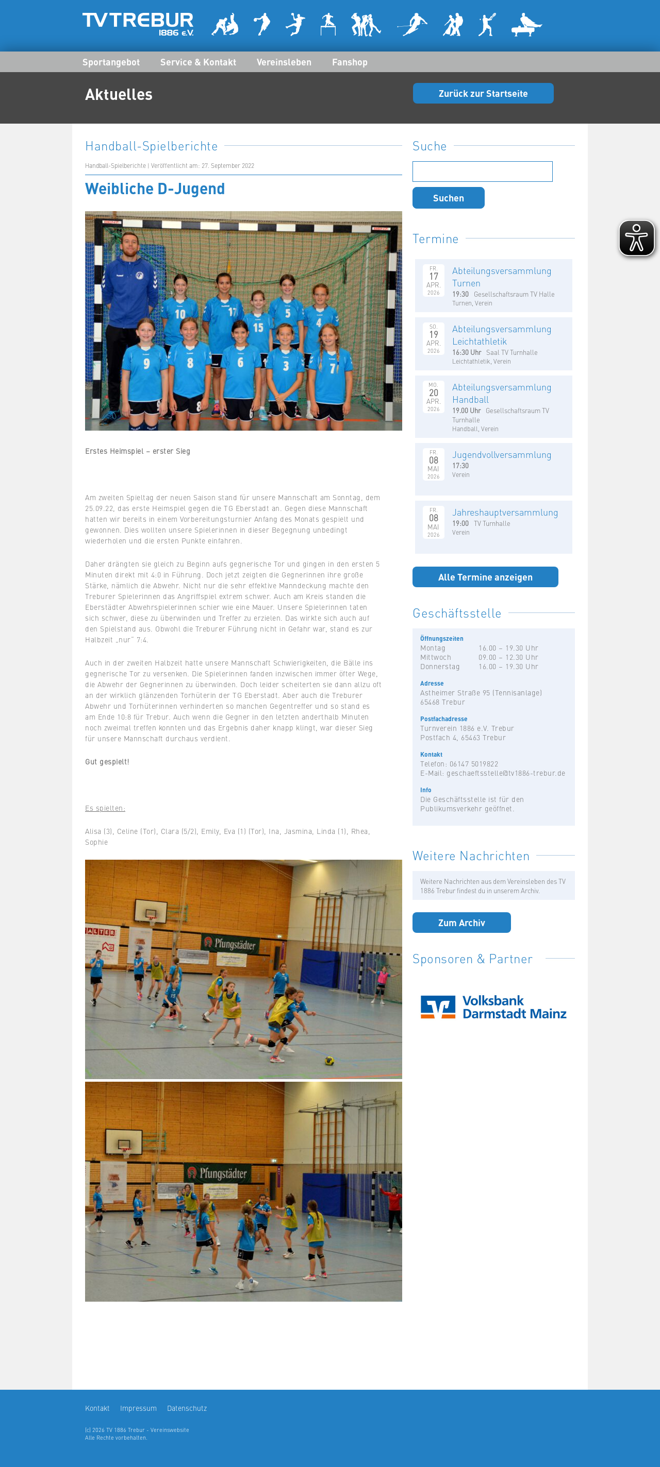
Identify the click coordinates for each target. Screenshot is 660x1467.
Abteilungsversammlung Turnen (502, 276)
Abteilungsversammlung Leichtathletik (502, 334)
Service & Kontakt (198, 61)
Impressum (138, 1408)
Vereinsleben (284, 61)
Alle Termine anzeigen (485, 576)
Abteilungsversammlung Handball (502, 392)
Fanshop (350, 61)
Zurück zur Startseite (483, 92)
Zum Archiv (461, 922)
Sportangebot (111, 61)
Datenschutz (187, 1408)
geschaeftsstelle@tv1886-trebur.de (506, 772)
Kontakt (97, 1408)
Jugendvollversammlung (502, 454)
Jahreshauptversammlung (505, 511)
